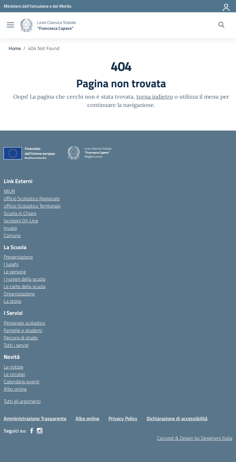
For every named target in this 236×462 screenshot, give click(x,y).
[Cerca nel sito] (221, 25)
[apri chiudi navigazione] (10, 25)
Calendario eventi (21, 381)
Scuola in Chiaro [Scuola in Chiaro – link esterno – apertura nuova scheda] (20, 213)
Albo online (15, 389)
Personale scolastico (24, 323)
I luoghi (11, 264)
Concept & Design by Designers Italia (194, 438)
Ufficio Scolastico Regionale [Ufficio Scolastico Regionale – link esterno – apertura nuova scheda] (32, 198)
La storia (12, 301)
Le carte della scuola (24, 286)
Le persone (15, 271)
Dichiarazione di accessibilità (177, 418)
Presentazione (18, 256)
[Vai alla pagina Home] (15, 48)
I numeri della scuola (24, 279)
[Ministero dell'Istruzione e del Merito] (37, 6)
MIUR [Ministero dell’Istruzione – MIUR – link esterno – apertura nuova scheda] (9, 191)
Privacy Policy (122, 418)
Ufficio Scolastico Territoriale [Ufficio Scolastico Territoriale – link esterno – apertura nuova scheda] (32, 205)
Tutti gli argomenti (22, 401)
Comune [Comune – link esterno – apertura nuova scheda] (12, 235)
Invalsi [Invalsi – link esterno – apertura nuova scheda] (10, 228)
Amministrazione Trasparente (35, 418)
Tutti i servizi (16, 345)
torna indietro (154, 96)
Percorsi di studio (21, 337)
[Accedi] (226, 6)
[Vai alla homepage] (26, 25)
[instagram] (39, 430)
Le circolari (14, 374)
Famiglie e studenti (23, 330)
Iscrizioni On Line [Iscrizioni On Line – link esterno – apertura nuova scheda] (21, 220)
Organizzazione (19, 293)
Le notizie (13, 366)
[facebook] (31, 430)
